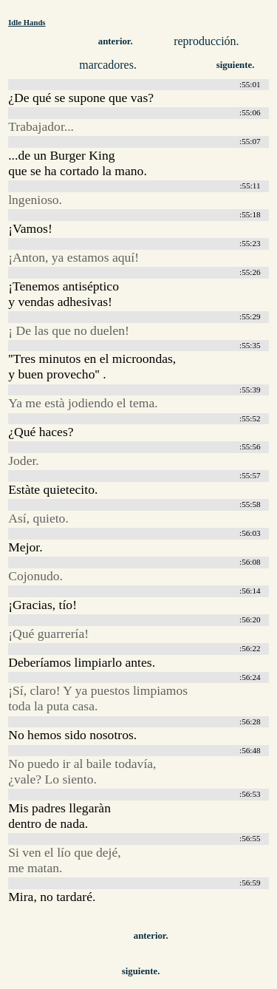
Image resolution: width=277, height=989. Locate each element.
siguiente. (235, 65)
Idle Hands (26, 22)
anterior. (115, 41)
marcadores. (108, 64)
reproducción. (206, 41)
